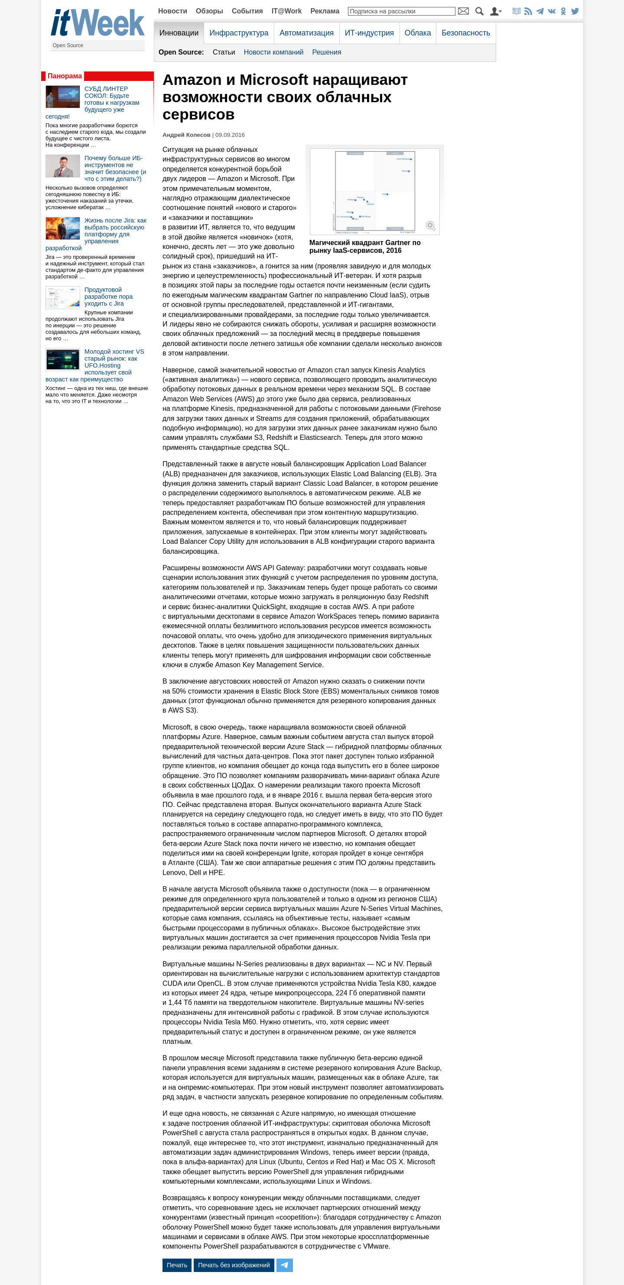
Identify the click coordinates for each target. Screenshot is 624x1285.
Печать (177, 1265)
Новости (172, 11)
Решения (326, 52)
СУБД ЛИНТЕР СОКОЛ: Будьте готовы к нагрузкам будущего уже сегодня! (93, 102)
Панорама (65, 76)
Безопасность (466, 33)
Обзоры (209, 11)
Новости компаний (274, 52)
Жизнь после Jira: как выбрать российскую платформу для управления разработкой (96, 234)
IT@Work (287, 11)
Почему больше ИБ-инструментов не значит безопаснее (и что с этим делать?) (115, 168)
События (247, 11)
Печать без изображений (234, 1265)
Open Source (68, 45)
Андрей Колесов (186, 135)
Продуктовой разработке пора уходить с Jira (108, 296)
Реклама (324, 11)
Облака (418, 33)
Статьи (224, 52)
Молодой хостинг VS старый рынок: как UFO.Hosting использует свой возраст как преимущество (95, 365)
